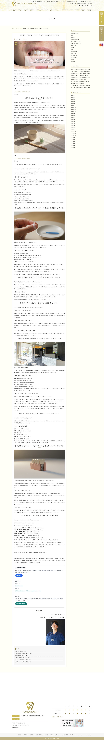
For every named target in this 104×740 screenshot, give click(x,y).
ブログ (72, 9)
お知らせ (83, 9)
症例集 (46, 9)
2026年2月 (73, 107)
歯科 (72, 49)
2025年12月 (73, 111)
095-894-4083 (30, 719)
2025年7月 (73, 121)
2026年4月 (73, 103)
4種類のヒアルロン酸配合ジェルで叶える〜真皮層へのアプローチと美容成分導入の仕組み (80, 71)
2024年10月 (73, 139)
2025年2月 (73, 131)
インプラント (74, 57)
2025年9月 (73, 117)
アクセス (77, 9)
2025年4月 (73, 127)
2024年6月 (73, 145)
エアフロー (73, 53)
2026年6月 (73, 99)
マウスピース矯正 (75, 33)
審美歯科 (73, 37)
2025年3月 (73, 129)
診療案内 (31, 9)
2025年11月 (73, 113)
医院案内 (25, 9)
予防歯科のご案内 (19, 585)
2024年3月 (73, 151)
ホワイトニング (74, 55)
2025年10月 (73, 115)
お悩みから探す (39, 9)
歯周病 (25, 39)
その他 (72, 59)
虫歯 (72, 35)
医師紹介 (19, 9)
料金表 (51, 9)
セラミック (73, 45)
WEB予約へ (19, 575)
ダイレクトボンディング (76, 43)
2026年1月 (73, 109)
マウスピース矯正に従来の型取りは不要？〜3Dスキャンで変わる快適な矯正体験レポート (80, 89)
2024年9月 (73, 141)
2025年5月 (73, 125)
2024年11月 (73, 137)
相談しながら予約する (21, 603)
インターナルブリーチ (76, 41)
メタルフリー (74, 51)
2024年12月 (73, 135)
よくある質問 (65, 9)
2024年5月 (73, 147)
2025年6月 (73, 123)
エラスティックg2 (75, 39)
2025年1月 (73, 133)
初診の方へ (57, 9)
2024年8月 (73, 143)
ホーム (14, 9)
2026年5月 (73, 101)
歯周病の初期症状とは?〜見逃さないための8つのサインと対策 (29, 590)
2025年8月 (73, 119)
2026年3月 (73, 105)
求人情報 (89, 9)
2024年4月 (73, 149)
